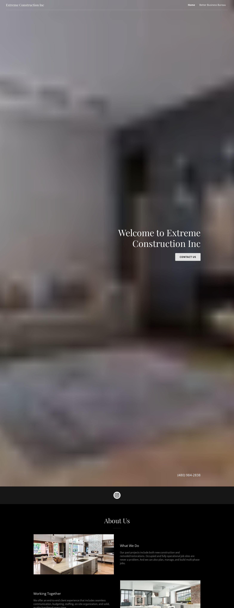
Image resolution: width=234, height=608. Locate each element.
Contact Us (188, 257)
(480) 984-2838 (189, 475)
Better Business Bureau (212, 5)
